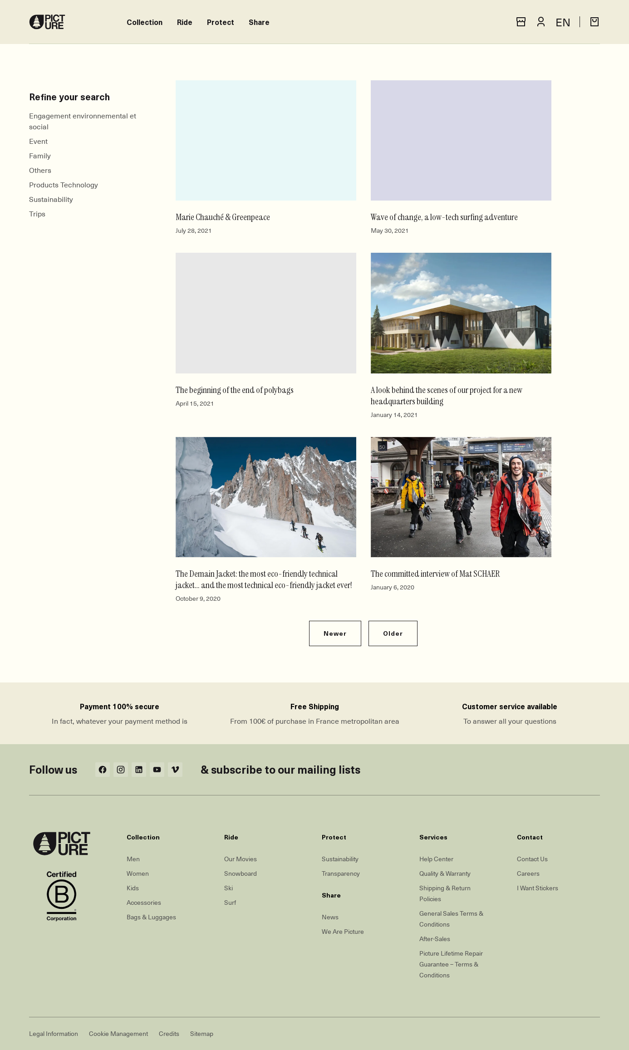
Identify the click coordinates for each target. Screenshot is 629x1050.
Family (40, 155)
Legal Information (53, 1033)
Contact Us (532, 859)
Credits (169, 1033)
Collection (144, 21)
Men (133, 859)
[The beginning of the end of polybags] (266, 313)
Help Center (436, 859)
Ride (184, 21)
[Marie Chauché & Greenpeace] (266, 140)
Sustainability (51, 198)
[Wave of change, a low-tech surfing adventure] (461, 140)
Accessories (144, 902)
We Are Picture (343, 931)
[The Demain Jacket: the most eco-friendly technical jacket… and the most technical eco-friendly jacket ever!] (266, 497)
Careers (528, 873)
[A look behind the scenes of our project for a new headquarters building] (461, 313)
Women (138, 873)
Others (40, 169)
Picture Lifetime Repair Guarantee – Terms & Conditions (451, 964)
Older (393, 633)
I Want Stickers (537, 888)
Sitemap (201, 1033)
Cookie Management (118, 1033)
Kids (133, 888)
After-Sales (434, 938)
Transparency (341, 873)
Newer (335, 633)
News (330, 917)
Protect (220, 21)
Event (38, 140)
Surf (230, 902)
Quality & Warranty (445, 873)
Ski (228, 888)
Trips (37, 213)
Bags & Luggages (151, 917)
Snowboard (240, 873)
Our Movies (240, 859)
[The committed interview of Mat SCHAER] (461, 497)
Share (259, 21)
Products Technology (63, 184)
